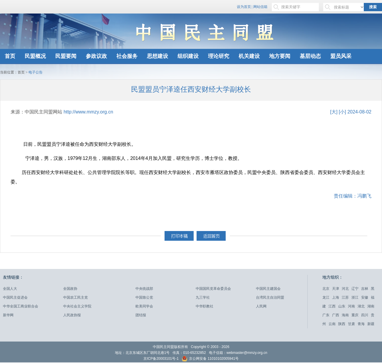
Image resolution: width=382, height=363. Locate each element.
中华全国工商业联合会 (20, 306)
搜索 (373, 7)
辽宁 (354, 289)
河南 (351, 306)
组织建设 (188, 56)
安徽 (364, 297)
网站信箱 (260, 7)
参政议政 (96, 56)
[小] (342, 111)
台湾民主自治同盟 (270, 297)
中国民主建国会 (268, 289)
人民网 (261, 306)
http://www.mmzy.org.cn (88, 111)
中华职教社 (204, 306)
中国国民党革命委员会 (213, 289)
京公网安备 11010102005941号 (210, 359)
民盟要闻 (65, 56)
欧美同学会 (144, 306)
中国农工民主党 (75, 297)
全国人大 (10, 289)
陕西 (341, 324)
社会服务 (127, 56)
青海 (361, 324)
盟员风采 (340, 56)
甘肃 (351, 324)
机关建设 (249, 56)
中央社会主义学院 (77, 306)
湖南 (370, 306)
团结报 (140, 315)
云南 (332, 324)
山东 (341, 306)
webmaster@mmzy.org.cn (247, 353)
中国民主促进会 (15, 297)
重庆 (354, 315)
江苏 (345, 297)
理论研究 (218, 56)
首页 (10, 56)
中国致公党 (144, 297)
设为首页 (244, 7)
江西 (332, 306)
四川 (364, 315)
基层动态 (310, 56)
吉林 (364, 289)
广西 (335, 315)
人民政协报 (72, 315)
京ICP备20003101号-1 (161, 359)
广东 (325, 315)
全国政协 (70, 289)
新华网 (8, 315)
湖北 (361, 306)
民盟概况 (35, 56)
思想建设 (157, 56)
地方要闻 (279, 56)
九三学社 (203, 297)
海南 (345, 315)
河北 (345, 289)
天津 (335, 289)
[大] (333, 111)
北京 (325, 289)
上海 (335, 297)
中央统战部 (144, 289)
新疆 (370, 324)
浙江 (354, 297)
